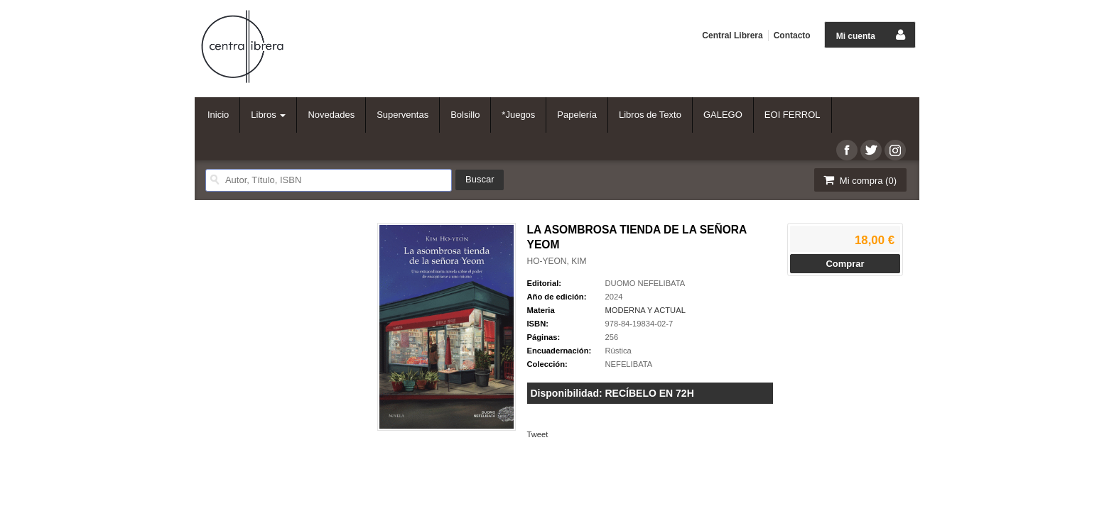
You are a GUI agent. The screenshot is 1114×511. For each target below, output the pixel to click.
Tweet (537, 434)
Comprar (845, 263)
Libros (268, 114)
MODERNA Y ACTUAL (645, 310)
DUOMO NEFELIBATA (645, 283)
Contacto (792, 35)
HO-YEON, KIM (557, 261)
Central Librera (732, 35)
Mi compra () (859, 180)
